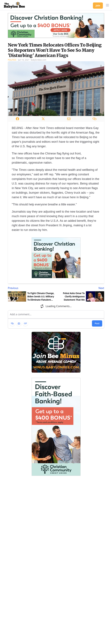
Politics (12, 59)
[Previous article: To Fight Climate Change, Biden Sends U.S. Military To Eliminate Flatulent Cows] (31, 288)
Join (98, 5)
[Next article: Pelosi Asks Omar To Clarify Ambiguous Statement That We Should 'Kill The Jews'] (80, 288)
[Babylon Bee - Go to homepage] (14, 5)
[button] (107, 5)
